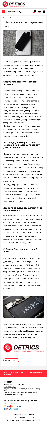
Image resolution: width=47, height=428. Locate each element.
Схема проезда (10, 387)
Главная (5, 18)
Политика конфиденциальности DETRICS (23, 420)
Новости (12, 18)
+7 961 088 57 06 (12, 12)
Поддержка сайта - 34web (23, 414)
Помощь (16, 417)
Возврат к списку (11, 360)
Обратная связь (27, 417)
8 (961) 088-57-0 (18, 385)
